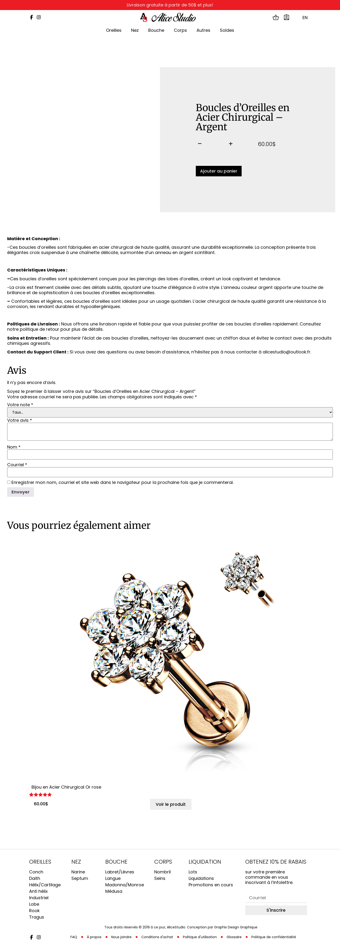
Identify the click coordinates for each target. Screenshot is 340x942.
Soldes (227, 30)
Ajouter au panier (218, 171)
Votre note (20, 405)
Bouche (156, 30)
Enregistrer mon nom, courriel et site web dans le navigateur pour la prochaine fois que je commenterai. (122, 482)
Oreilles (114, 30)
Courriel (17, 465)
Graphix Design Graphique (235, 927)
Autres (203, 30)
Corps (180, 30)
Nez (135, 30)
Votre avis (19, 420)
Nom (14, 447)
